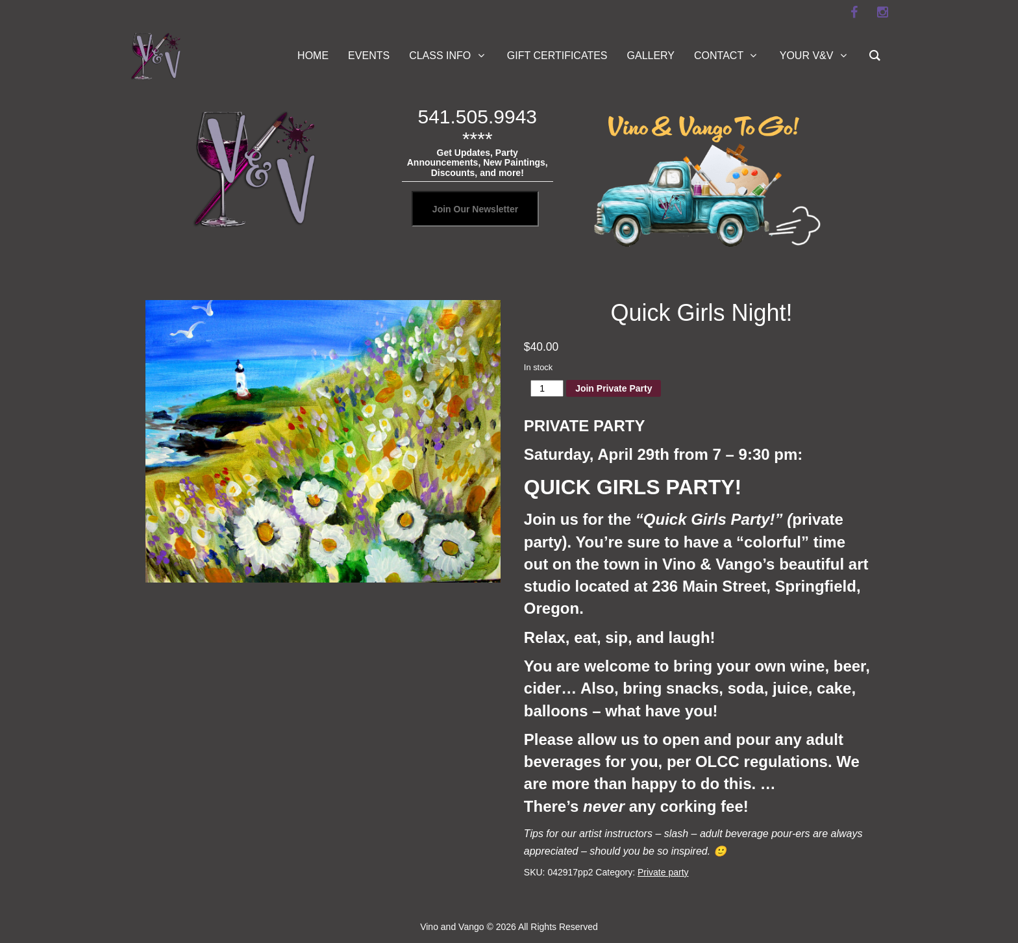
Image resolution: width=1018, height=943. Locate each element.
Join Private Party (613, 388)
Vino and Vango (452, 927)
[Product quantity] (547, 388)
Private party (663, 872)
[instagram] (882, 12)
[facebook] (853, 12)
